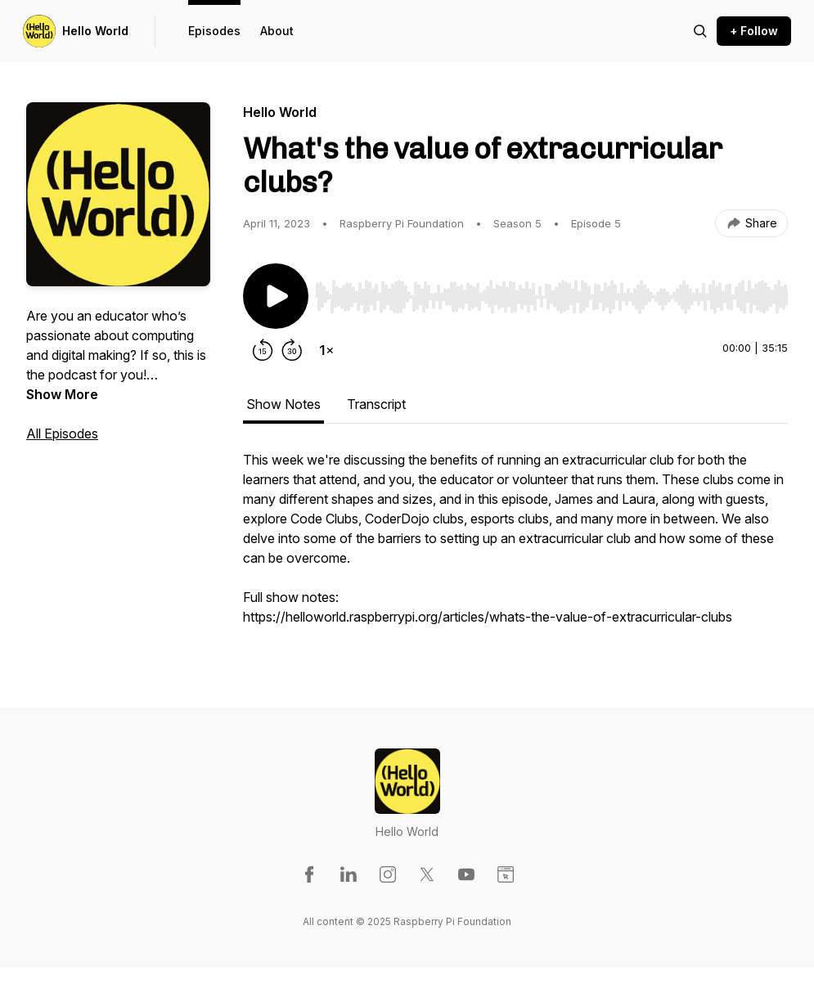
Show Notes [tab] (283, 404)
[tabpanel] (515, 546)
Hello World (95, 31)
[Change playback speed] (326, 350)
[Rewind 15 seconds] (262, 350)
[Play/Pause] (275, 296)
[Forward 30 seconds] (292, 350)
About (277, 31)
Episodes (214, 31)
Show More (62, 394)
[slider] (551, 297)
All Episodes (62, 433)
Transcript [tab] (376, 404)
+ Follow (754, 31)
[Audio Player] (551, 292)
